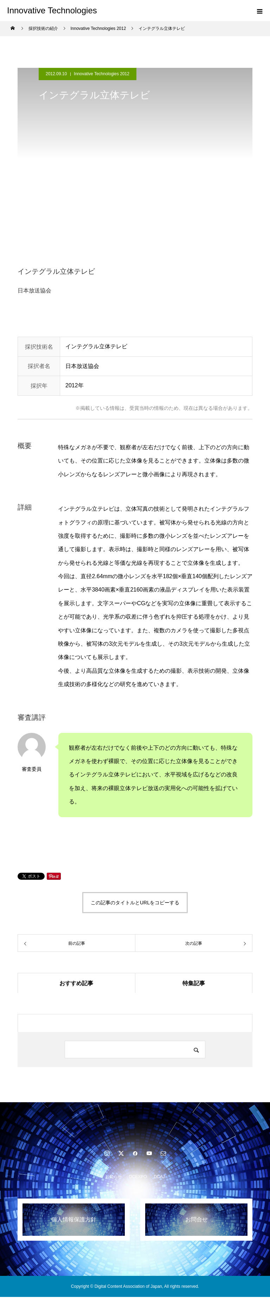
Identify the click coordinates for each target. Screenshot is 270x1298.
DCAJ (159, 1177)
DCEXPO (138, 1177)
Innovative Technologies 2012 (101, 73)
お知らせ (113, 1177)
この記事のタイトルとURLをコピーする (135, 902)
